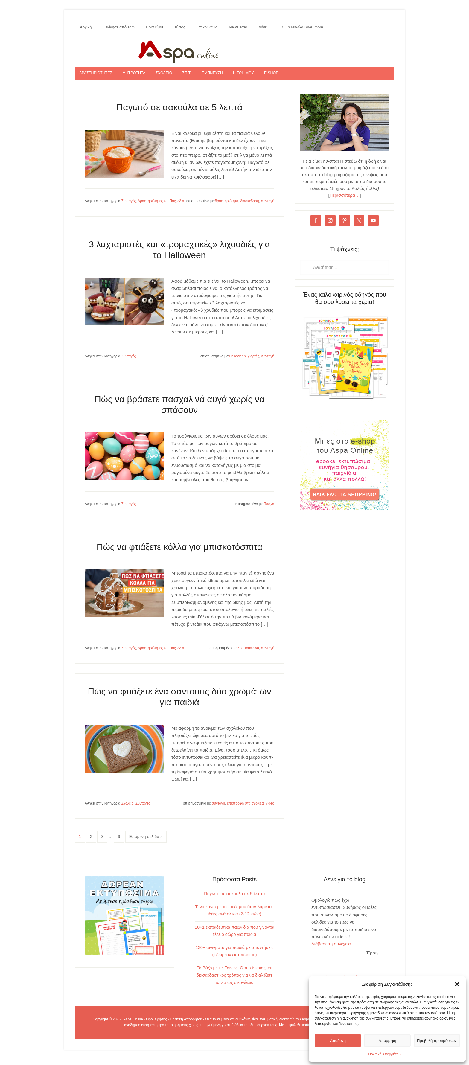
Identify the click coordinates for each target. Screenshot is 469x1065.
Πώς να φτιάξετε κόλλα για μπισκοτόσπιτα (179, 553)
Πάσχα (269, 510)
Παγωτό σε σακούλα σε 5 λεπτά (180, 113)
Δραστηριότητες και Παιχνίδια (161, 207)
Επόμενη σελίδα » (146, 842)
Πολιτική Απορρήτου (384, 1054)
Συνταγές (128, 207)
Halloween (237, 362)
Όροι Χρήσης (156, 1025)
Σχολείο (127, 809)
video (270, 809)
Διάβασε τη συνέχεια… (334, 950)
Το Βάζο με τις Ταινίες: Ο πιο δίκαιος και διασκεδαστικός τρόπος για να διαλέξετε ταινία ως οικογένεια (234, 981)
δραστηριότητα (226, 207)
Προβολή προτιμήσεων (434, 1040)
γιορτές (253, 362)
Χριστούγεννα (248, 654)
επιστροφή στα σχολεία (245, 809)
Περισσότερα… (345, 201)
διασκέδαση (249, 207)
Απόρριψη (383, 1040)
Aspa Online (234, 52)
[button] (457, 984)
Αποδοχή (336, 1040)
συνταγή (267, 207)
